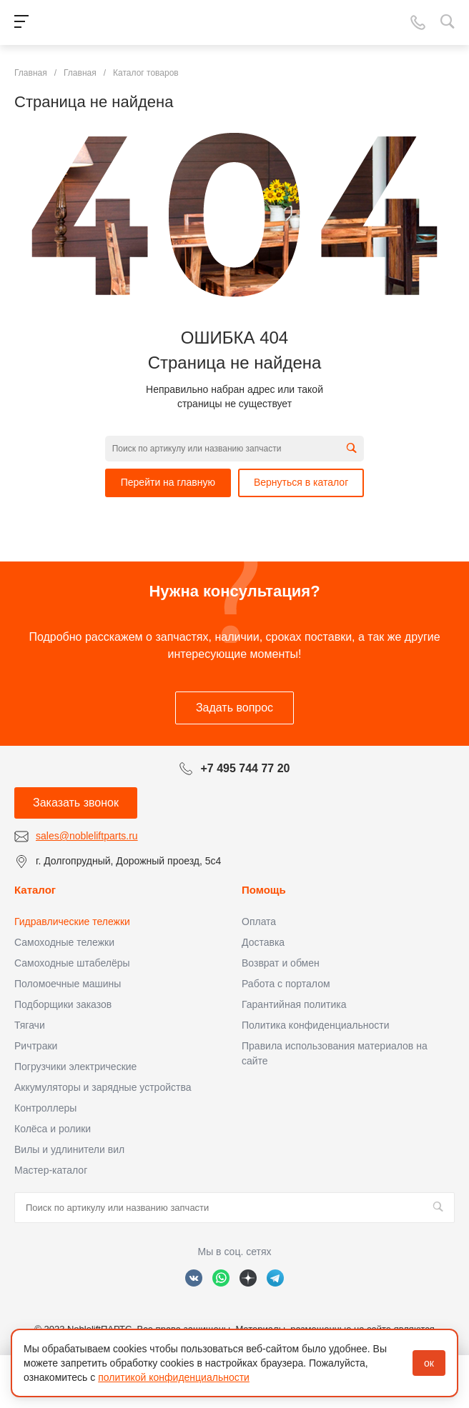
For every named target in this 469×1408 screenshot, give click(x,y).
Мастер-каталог (50, 1170)
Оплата (259, 921)
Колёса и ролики (52, 1128)
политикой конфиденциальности (174, 1377)
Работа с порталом (286, 983)
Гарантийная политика (294, 1004)
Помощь (264, 890)
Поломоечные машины (67, 983)
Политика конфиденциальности (316, 1025)
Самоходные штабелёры (72, 963)
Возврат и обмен (281, 963)
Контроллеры (45, 1108)
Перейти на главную (168, 482)
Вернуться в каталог (301, 482)
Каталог (35, 890)
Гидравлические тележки (72, 921)
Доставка (263, 942)
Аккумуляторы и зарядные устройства (102, 1087)
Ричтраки (35, 1046)
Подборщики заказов (63, 1004)
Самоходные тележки (64, 942)
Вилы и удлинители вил (69, 1149)
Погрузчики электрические (75, 1066)
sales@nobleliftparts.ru (87, 836)
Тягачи (29, 1025)
